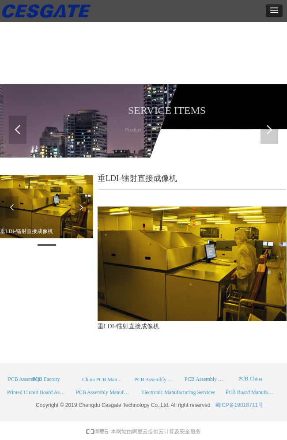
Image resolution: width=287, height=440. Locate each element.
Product (133, 130)
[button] (274, 10)
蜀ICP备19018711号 (239, 405)
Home (105, 130)
